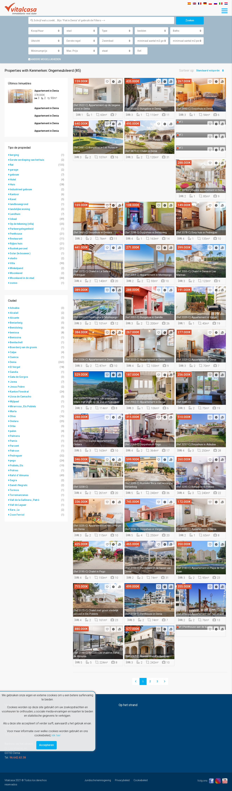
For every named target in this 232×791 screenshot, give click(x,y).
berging (14, 155)
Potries (14, 470)
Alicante (14, 317)
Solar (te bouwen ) (20, 253)
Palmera (15, 436)
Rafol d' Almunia (19, 475)
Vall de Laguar (18, 504)
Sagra (13, 480)
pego (13, 460)
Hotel (13, 179)
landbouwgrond (19, 204)
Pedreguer (16, 455)
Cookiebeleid (141, 780)
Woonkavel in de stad (22, 278)
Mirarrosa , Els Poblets (23, 406)
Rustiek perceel (19, 248)
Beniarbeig (16, 322)
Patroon (14, 450)
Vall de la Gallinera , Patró (24, 500)
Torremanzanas (19, 495)
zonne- (14, 283)
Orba (12, 426)
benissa (14, 332)
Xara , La (14, 509)
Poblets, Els (16, 465)
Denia (13, 362)
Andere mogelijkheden (44, 59)
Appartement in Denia (46, 90)
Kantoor (14, 194)
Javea (13, 381)
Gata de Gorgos (19, 376)
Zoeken (189, 20)
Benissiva (15, 337)
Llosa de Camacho (20, 396)
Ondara (14, 421)
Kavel (13, 199)
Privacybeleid (122, 780)
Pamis (13, 440)
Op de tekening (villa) (22, 223)
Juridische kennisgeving (98, 780)
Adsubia (14, 308)
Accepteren (46, 745)
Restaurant (16, 238)
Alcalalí (14, 312)
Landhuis (15, 214)
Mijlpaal (14, 401)
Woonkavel (16, 273)
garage (14, 169)
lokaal (13, 219)
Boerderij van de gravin (23, 347)
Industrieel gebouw (21, 189)
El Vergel (15, 367)
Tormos (14, 490)
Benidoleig (16, 327)
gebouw (14, 174)
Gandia (14, 372)
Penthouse (16, 233)
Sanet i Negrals (18, 485)
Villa (12, 263)
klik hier (56, 735)
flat (11, 164)
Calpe (13, 352)
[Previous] (135, 681)
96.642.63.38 (17, 757)
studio (13, 258)
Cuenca (14, 357)
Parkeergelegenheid (22, 228)
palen (13, 431)
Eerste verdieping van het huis (27, 159)
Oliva (13, 416)
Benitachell (16, 342)
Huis (12, 184)
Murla (13, 411)
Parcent (14, 445)
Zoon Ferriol (17, 514)
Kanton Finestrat (19, 391)
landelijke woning (20, 209)
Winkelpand (16, 268)
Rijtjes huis (16, 243)
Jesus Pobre (17, 386)
